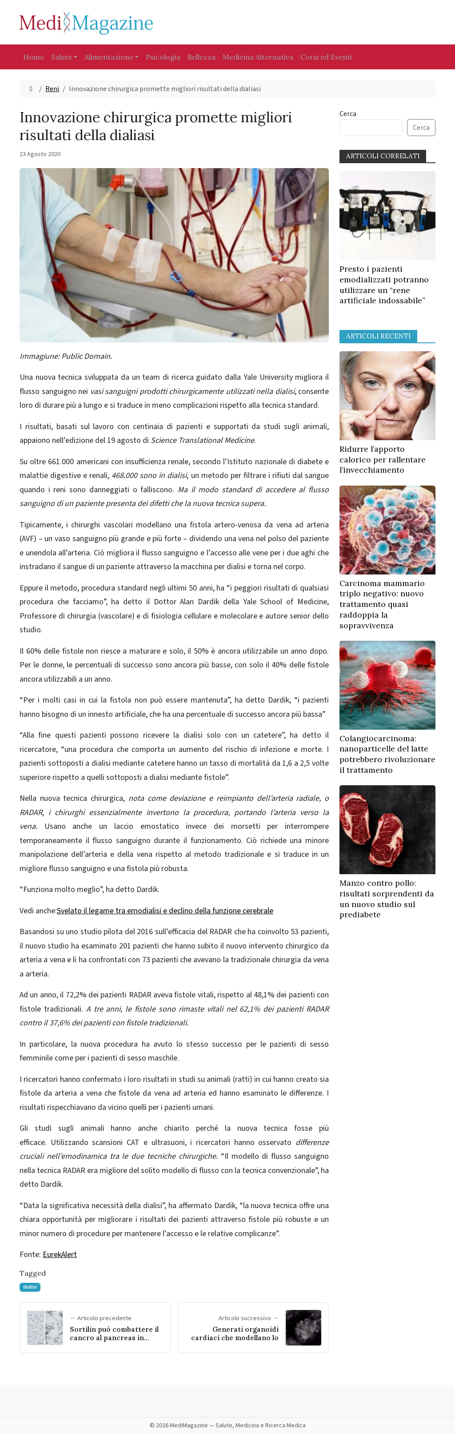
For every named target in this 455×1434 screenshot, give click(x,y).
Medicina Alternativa (258, 56)
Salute (61, 56)
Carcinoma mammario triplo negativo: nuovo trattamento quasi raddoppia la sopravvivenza (382, 604)
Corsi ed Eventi (326, 56)
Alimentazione (108, 56)
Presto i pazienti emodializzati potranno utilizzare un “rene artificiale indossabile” (384, 284)
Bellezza (202, 56)
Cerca (347, 114)
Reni (52, 89)
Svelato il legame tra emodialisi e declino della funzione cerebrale (165, 910)
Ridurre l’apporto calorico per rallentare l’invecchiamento (382, 459)
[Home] (31, 89)
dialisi (30, 1287)
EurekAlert (60, 1254)
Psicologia (163, 56)
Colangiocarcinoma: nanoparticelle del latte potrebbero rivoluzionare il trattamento (387, 754)
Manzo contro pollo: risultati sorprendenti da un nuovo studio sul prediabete (386, 899)
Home (33, 56)
